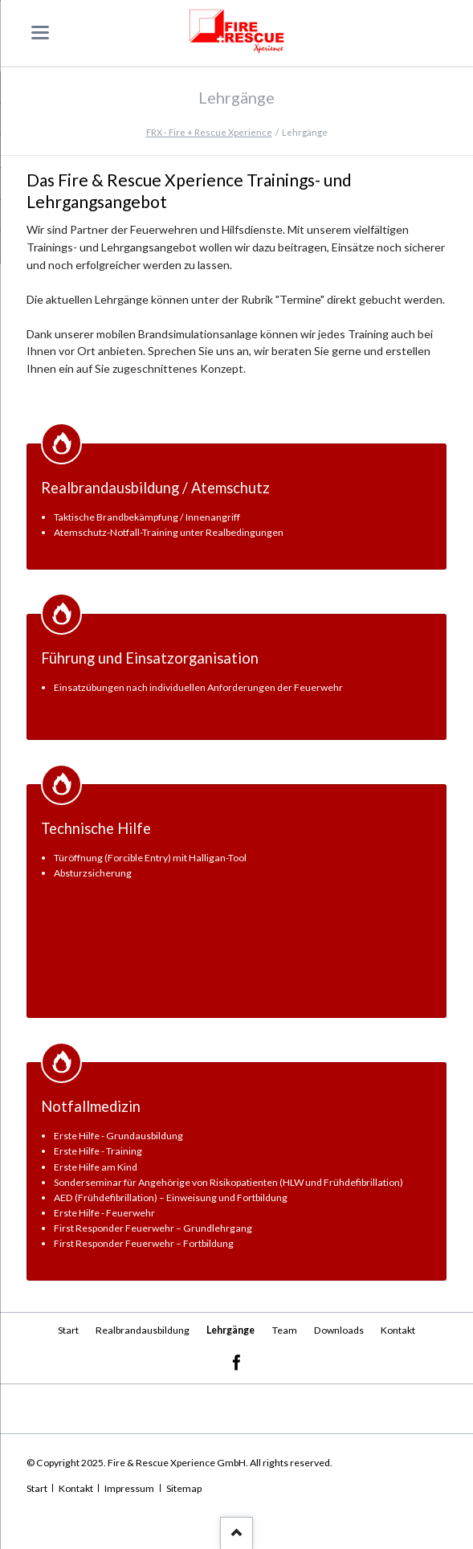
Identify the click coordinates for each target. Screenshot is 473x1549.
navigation (40, 32)
